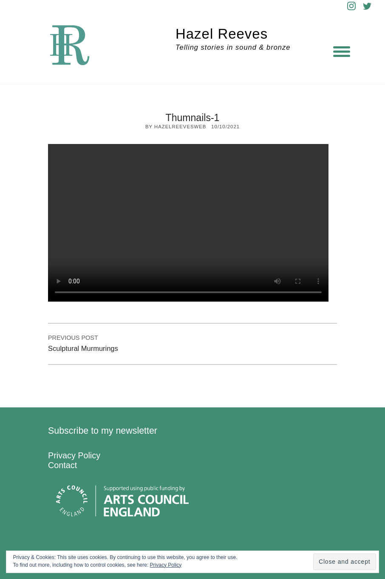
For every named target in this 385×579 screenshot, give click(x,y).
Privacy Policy (74, 455)
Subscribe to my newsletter (102, 431)
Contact (62, 465)
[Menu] (341, 51)
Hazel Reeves (222, 34)
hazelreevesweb (180, 126)
